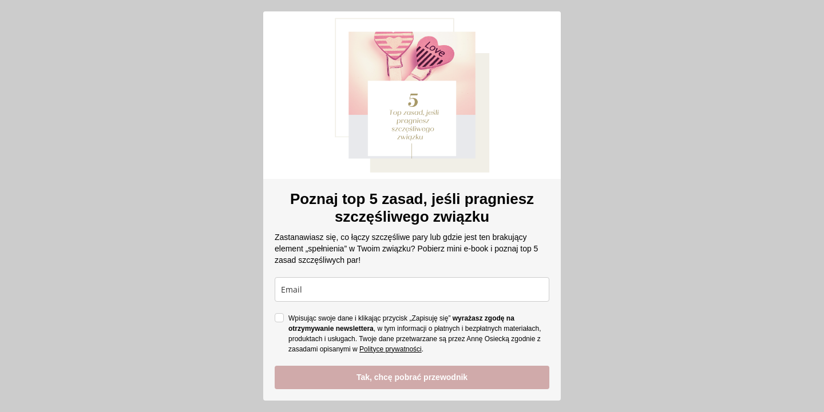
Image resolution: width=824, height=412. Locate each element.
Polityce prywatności (390, 349)
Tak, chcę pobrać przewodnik (412, 377)
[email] (412, 289)
